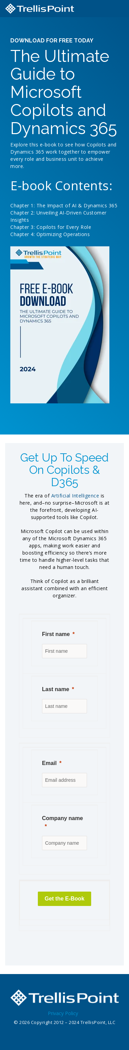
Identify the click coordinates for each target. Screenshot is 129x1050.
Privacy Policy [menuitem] (63, 1013)
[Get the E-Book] (65, 899)
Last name (55, 689)
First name (56, 634)
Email (49, 763)
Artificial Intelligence (75, 495)
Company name (62, 818)
